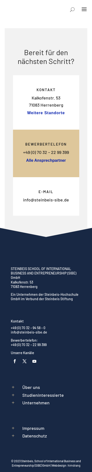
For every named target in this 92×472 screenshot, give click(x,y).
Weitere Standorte (46, 113)
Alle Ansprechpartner (46, 160)
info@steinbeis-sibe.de (46, 199)
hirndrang (74, 465)
